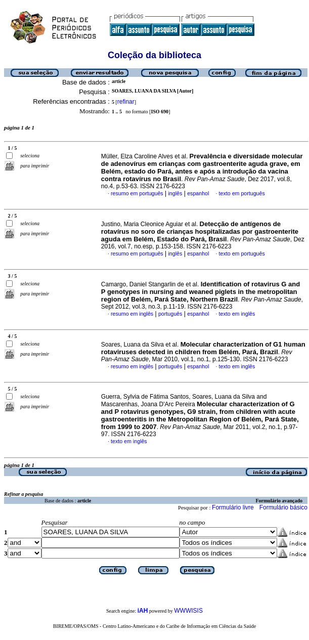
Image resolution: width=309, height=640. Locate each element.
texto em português (242, 193)
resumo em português (137, 193)
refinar (126, 101)
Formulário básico (283, 507)
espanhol (198, 193)
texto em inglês (237, 314)
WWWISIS (188, 610)
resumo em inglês (132, 314)
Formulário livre (233, 507)
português (170, 314)
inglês (175, 193)
